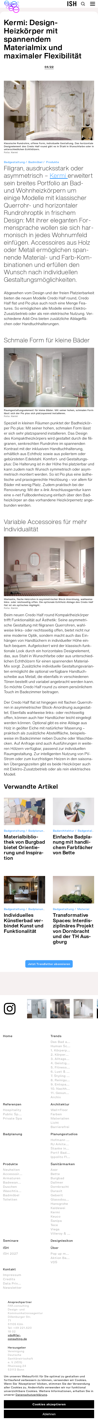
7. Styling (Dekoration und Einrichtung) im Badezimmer (62, 1076)
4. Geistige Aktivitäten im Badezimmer (62, 1063)
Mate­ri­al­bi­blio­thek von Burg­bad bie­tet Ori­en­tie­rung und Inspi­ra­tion (24, 847)
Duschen (10, 1186)
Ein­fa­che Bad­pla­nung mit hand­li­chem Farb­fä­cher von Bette (73, 844)
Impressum (12, 1275)
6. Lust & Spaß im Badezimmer (62, 1071)
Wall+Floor (59, 1110)
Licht (55, 1122)
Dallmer (57, 1182)
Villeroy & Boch (62, 1233)
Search (83, 4)
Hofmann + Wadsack (62, 1140)
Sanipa (56, 1221)
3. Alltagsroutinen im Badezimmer (62, 1059)
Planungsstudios (64, 1134)
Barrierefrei (60, 1127)
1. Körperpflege (62, 1050)
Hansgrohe (59, 1204)
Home (7, 1036)
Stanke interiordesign (62, 1148)
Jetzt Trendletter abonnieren (49, 964)
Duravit (56, 1191)
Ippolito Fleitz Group (62, 1157)
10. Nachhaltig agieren (62, 1088)
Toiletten (10, 1199)
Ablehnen (49, 1414)
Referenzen (12, 1104)
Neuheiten (11, 1169)
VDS (54, 1262)
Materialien (60, 1118)
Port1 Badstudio (62, 1152)
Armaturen (11, 1178)
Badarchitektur (63, 831)
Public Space (13, 1114)
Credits (9, 1279)
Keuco (55, 1216)
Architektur (60, 1104)
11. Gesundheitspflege (62, 1093)
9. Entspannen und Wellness (62, 1084)
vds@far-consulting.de (17, 1337)
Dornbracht (60, 1186)
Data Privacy (13, 1283)
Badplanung (36, 831)
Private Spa (12, 1118)
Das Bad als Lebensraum (62, 1042)
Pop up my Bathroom (62, 1253)
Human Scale (61, 1046)
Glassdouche (61, 1199)
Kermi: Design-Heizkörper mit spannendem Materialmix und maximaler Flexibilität (43, 39)
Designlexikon (62, 1240)
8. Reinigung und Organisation (62, 1080)
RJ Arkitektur (61, 1144)
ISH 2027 (10, 1253)
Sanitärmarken (63, 1164)
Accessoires (13, 1174)
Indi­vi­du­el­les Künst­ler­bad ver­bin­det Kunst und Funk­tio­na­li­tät (24, 923)
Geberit (57, 1195)
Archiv (56, 1097)
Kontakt (9, 1269)
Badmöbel (35, 162)
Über (54, 1248)
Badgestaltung (14, 162)
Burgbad (57, 1178)
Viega (55, 1229)
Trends (56, 1036)
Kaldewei (58, 1208)
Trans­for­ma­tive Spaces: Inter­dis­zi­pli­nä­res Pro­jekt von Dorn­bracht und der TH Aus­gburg (73, 928)
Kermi (59, 175)
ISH (6, 1248)
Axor (54, 1169)
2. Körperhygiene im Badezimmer (62, 1054)
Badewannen (13, 1182)
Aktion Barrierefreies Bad (62, 1258)
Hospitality (12, 1110)
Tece (54, 1225)
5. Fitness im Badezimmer (62, 1067)
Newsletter (12, 1287)
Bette (55, 1174)
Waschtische (13, 1191)
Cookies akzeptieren (49, 1404)
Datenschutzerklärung (31, 1395)
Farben (56, 1114)
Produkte (52, 162)
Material (83, 909)
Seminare (10, 1240)
